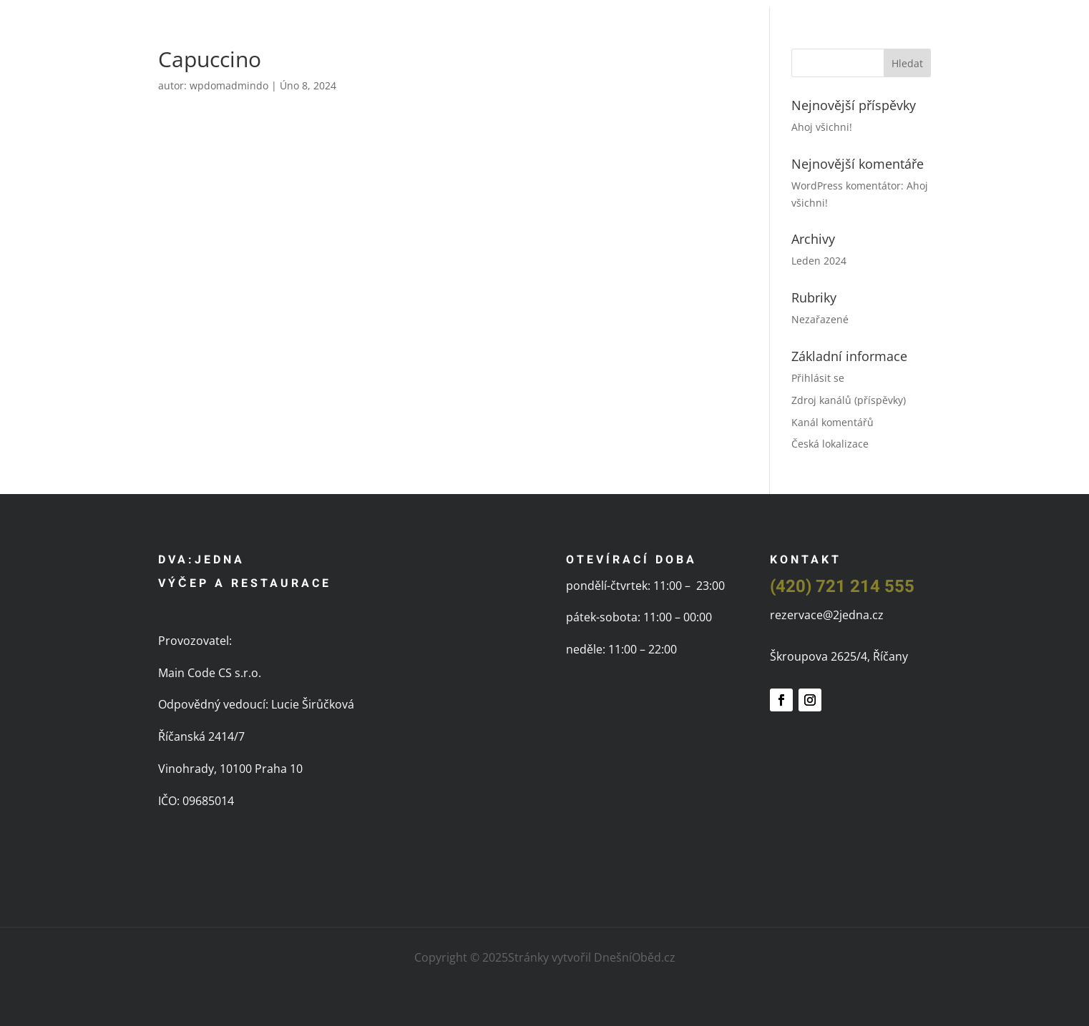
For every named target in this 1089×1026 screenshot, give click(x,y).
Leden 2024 (818, 260)
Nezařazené (820, 319)
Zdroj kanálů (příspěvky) (848, 400)
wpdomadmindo (229, 85)
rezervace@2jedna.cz (827, 615)
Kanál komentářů (832, 422)
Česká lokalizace (830, 443)
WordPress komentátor (846, 185)
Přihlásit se (817, 378)
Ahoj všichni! (821, 127)
